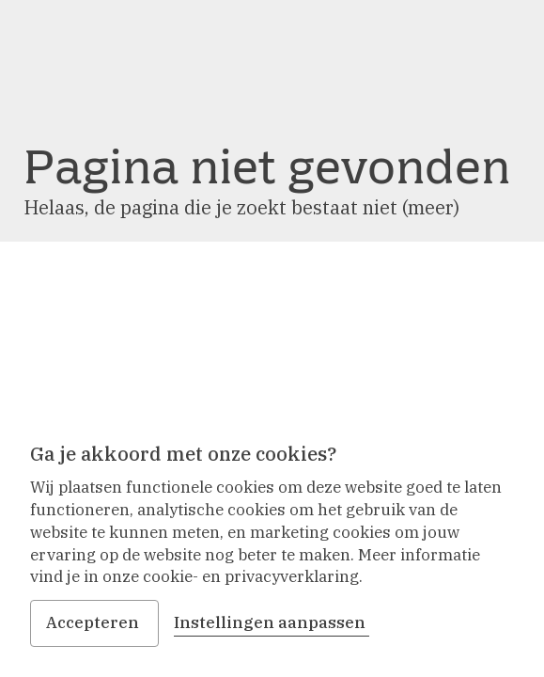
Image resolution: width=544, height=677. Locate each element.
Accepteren (94, 622)
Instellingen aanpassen (271, 622)
